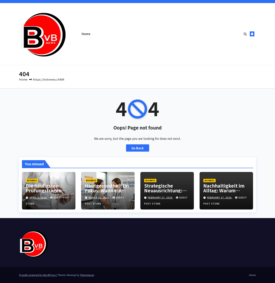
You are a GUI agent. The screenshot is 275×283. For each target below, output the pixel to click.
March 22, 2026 (99, 197)
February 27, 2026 (160, 197)
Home (86, 34)
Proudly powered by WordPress (37, 275)
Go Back (137, 148)
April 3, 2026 (38, 197)
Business (32, 180)
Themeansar (87, 275)
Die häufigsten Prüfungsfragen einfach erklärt (43, 190)
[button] (245, 34)
